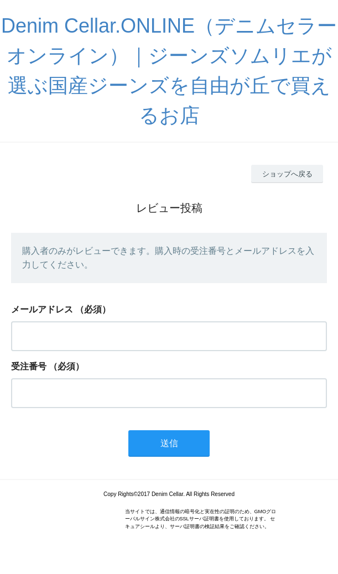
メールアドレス (42, 309)
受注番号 (28, 366)
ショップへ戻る (287, 174)
